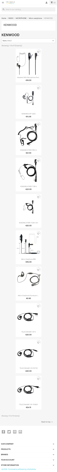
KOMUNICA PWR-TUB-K (28, 186)
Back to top (47, 422)
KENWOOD (10, 25)
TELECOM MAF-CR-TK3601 (28, 404)
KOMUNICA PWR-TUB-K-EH (28, 223)
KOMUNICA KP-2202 (28, 114)
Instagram (20, 431)
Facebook (3, 431)
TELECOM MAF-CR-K (28, 332)
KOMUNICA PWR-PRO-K (28, 150)
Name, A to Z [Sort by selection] (28, 40)
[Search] (28, 9)
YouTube (14, 431)
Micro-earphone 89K (28, 259)
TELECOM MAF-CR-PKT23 (29, 368)
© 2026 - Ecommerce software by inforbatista (19, 469)
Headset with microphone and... (28, 77)
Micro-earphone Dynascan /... (28, 295)
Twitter (9, 431)
